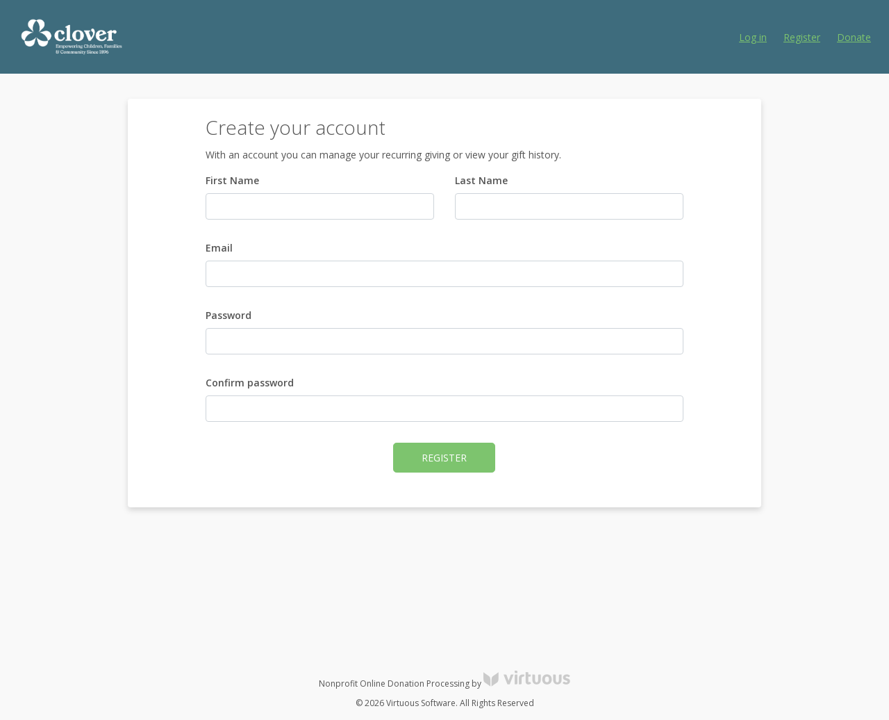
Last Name (481, 180)
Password (228, 315)
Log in (753, 37)
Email (219, 247)
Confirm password (250, 382)
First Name (232, 180)
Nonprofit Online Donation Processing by (444, 683)
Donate (854, 37)
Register (801, 37)
